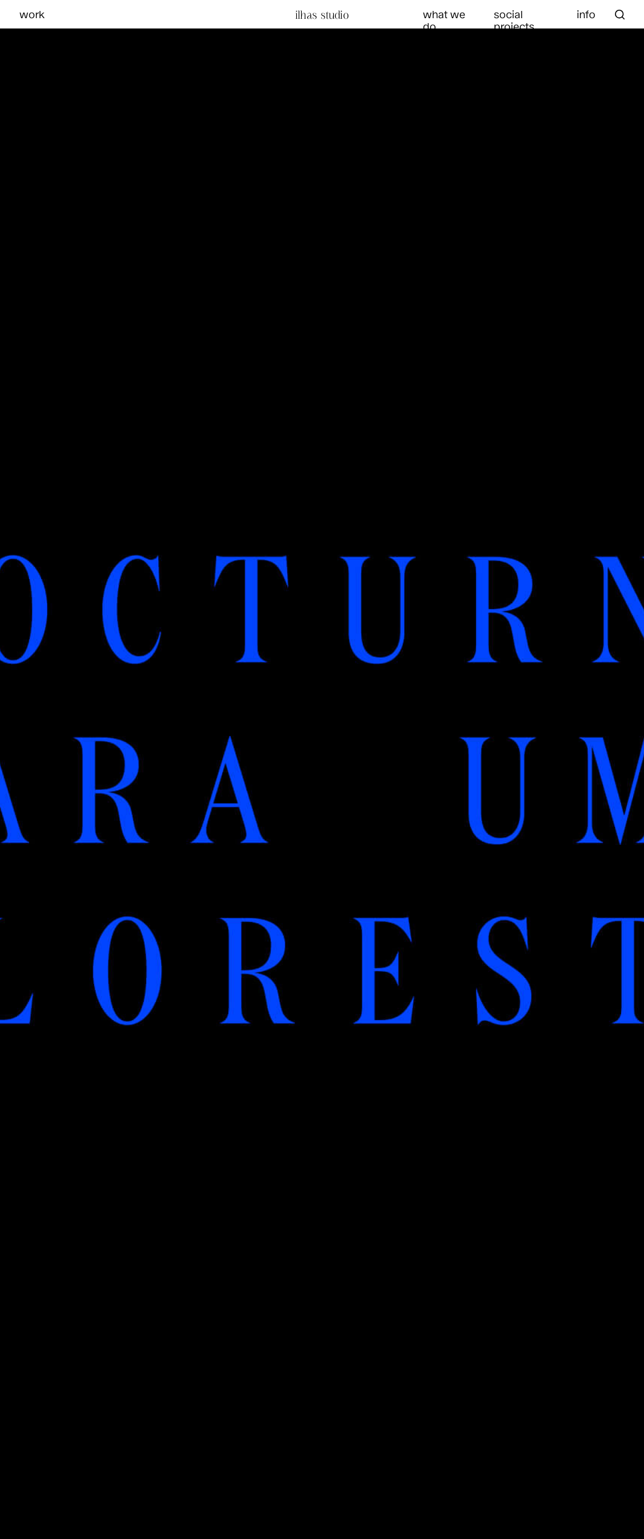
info (586, 14)
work (32, 14)
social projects (514, 20)
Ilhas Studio (322, 14)
